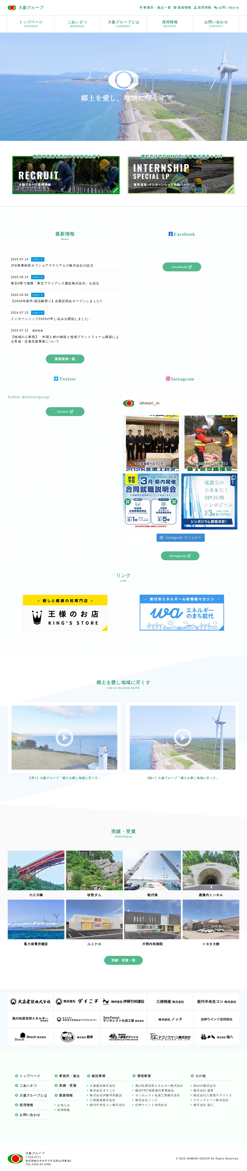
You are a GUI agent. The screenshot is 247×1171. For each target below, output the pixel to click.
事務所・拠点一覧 (157, 7)
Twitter (65, 411)
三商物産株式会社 (103, 1100)
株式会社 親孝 (203, 1090)
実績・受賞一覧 (123, 960)
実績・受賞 (67, 1085)
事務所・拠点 (69, 1076)
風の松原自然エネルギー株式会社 (159, 1085)
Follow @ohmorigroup (28, 397)
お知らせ (63, 1105)
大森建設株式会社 (103, 1085)
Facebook (182, 267)
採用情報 (204, 7)
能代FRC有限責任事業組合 (154, 1090)
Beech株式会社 (204, 1085)
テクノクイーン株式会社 (211, 1100)
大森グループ (31, 8)
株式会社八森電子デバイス (212, 1095)
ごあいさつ (77, 24)
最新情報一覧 (65, 359)
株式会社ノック (146, 1100)
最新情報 (184, 7)
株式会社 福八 (203, 1105)
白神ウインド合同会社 (151, 1105)
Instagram (180, 556)
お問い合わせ (229, 7)
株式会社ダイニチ (103, 1090)
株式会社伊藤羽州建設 (106, 1095)
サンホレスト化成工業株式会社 (157, 1095)
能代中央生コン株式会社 (107, 1105)
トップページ (31, 24)
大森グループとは (124, 24)
